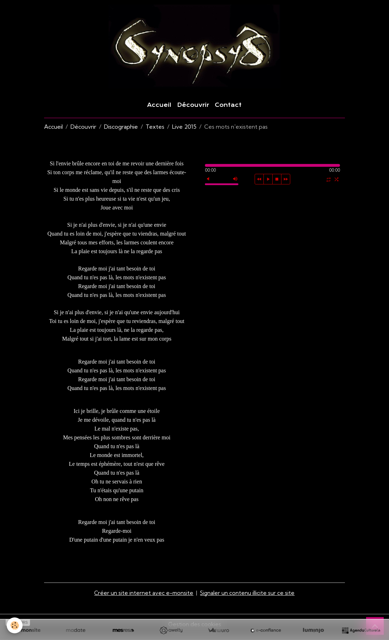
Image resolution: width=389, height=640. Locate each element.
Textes (155, 132)
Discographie (121, 132)
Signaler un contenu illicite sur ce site (248, 598)
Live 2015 (184, 132)
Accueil (159, 111)
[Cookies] (15, 625)
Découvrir (193, 111)
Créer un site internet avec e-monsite (143, 598)
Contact (228, 111)
